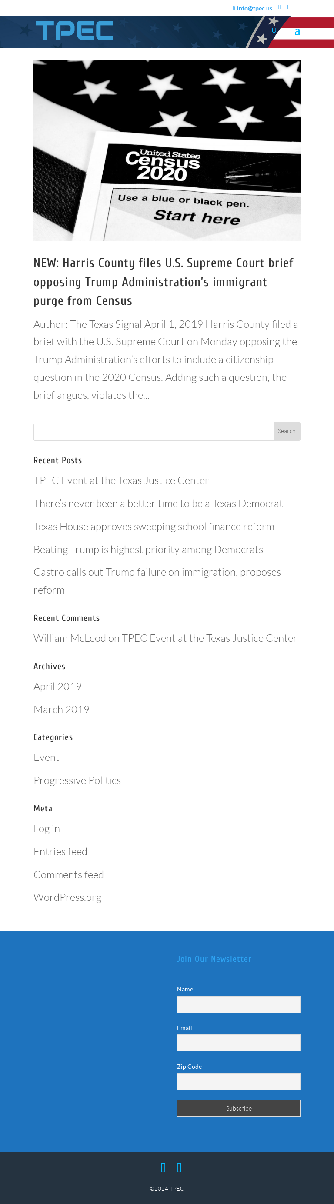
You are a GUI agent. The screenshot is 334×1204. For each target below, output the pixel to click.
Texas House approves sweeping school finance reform (153, 526)
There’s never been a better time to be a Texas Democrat (158, 503)
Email (184, 1027)
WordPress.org (67, 897)
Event (46, 757)
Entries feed (60, 851)
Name (185, 989)
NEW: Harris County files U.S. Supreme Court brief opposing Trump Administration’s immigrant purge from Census (163, 282)
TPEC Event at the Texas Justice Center (121, 480)
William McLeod (69, 637)
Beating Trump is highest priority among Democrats (148, 549)
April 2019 (57, 686)
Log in (46, 828)
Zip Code (189, 1066)
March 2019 (61, 709)
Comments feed (68, 874)
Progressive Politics (77, 780)
